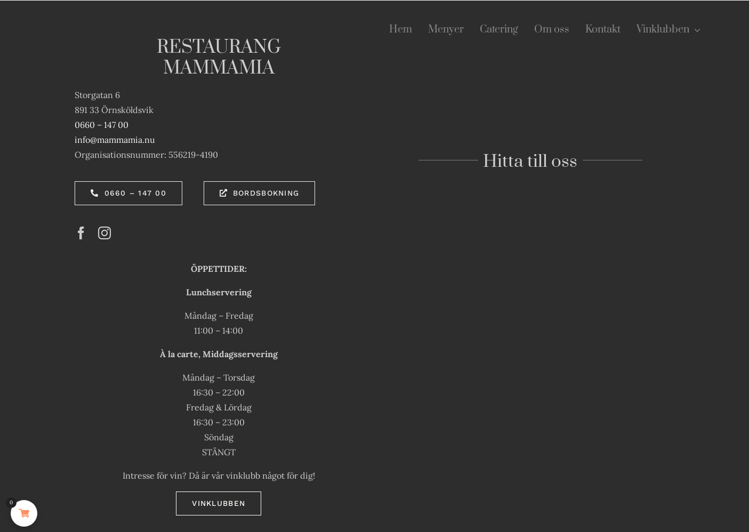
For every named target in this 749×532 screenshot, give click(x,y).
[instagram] (104, 233)
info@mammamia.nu (115, 139)
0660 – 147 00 (101, 124)
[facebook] (81, 233)
